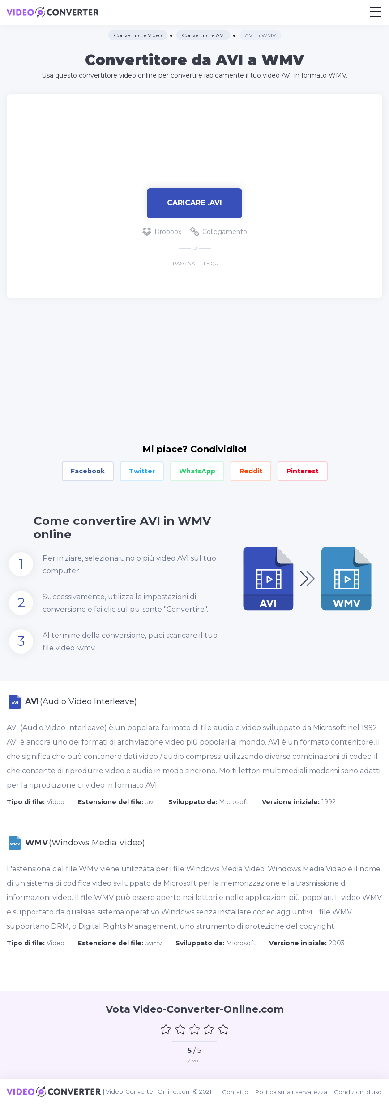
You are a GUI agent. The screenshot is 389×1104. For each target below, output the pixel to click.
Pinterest (302, 471)
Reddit (250, 471)
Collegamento (218, 231)
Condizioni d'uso (358, 1091)
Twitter (142, 471)
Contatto (235, 1091)
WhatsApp (197, 471)
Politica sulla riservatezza (292, 1091)
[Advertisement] (195, 137)
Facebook (88, 471)
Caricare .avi (194, 203)
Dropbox (161, 231)
